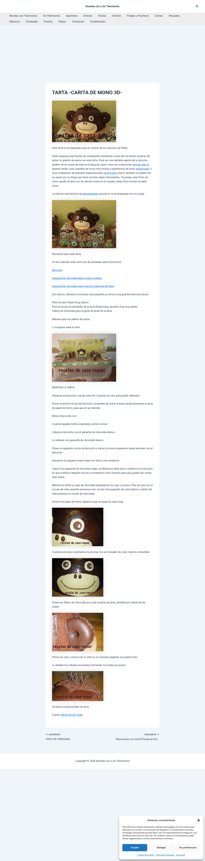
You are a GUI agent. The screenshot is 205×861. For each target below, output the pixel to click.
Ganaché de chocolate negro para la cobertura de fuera (83, 286)
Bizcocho (57, 270)
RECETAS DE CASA (72, 714)
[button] (198, 820)
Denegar (161, 847)
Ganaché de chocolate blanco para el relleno (77, 278)
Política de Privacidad (165, 855)
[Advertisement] (102, 48)
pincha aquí (142, 168)
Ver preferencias (188, 847)
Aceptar (135, 847)
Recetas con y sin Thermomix (102, 6)
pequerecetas (90, 193)
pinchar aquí (140, 164)
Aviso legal (180, 855)
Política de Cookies (146, 855)
